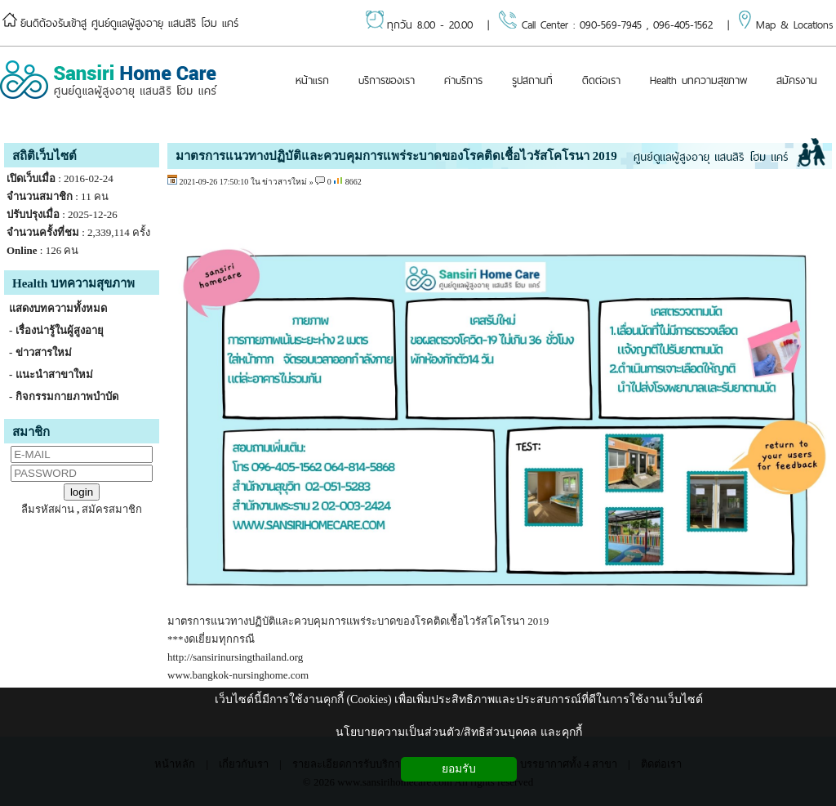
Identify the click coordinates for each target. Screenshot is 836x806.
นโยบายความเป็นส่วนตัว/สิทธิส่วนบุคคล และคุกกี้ (458, 732)
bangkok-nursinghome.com (251, 675)
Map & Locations (784, 24)
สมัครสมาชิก (112, 509)
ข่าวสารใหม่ (284, 181)
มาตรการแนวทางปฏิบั (218, 621)
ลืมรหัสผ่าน (47, 509)
